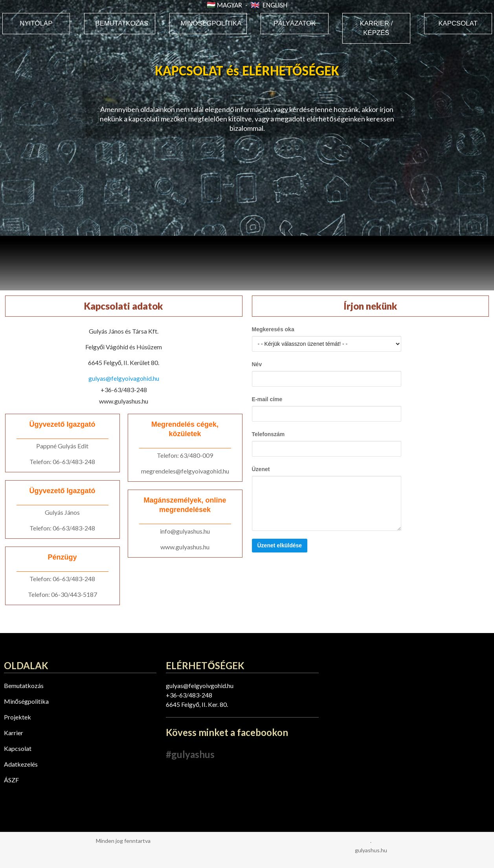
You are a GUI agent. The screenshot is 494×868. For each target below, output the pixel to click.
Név (257, 364)
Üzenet (261, 469)
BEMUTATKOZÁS (122, 23)
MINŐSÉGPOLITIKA (211, 23)
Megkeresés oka (273, 329)
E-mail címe (267, 399)
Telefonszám (268, 434)
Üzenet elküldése (279, 545)
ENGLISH (275, 5)
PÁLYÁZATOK (295, 23)
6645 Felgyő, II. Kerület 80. (124, 362)
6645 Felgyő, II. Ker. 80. (197, 704)
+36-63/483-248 (124, 389)
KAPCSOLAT (457, 23)
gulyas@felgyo (186, 685)
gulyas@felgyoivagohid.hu (123, 378)
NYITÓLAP (36, 23)
